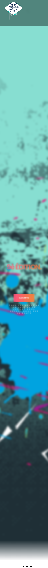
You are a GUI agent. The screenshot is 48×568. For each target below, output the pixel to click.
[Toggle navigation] (44, 3)
